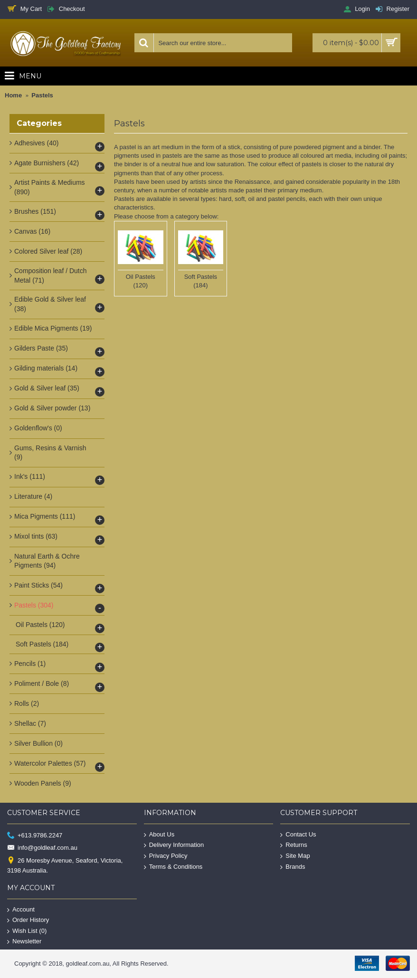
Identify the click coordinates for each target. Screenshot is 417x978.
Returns (293, 845)
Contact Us (298, 834)
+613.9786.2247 (34, 835)
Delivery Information (174, 845)
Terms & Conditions (173, 867)
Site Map (295, 856)
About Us (159, 834)
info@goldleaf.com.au (42, 848)
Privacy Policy (166, 856)
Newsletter (24, 942)
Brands (292, 867)
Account (21, 909)
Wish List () (27, 931)
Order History (28, 920)
